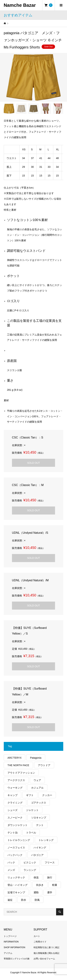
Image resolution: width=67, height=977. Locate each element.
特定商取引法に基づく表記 (46, 947)
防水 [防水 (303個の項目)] (23, 899)
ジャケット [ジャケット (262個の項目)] (32, 810)
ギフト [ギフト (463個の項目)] (30, 795)
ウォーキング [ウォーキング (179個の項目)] (15, 787)
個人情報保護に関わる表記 (46, 953)
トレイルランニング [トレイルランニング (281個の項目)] (19, 840)
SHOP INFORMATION (14, 947)
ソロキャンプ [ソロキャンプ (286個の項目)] (38, 817)
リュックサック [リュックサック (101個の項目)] (16, 877)
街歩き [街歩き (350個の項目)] (40, 885)
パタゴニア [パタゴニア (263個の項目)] (37, 855)
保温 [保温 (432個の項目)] (36, 877)
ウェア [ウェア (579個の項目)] (37, 780)
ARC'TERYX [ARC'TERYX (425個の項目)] (15, 757)
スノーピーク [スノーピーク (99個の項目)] (15, 817)
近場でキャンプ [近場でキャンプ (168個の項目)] (16, 892)
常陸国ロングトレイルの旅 (16, 958)
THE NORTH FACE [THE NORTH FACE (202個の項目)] (18, 765)
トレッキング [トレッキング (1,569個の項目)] (46, 840)
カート (37, 936)
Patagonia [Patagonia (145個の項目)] (35, 757)
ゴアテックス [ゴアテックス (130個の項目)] (38, 802)
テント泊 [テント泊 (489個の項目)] (13, 832)
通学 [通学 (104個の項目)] (49, 892)
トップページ (10, 936)
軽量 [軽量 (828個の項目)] (54, 885)
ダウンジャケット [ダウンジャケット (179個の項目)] (18, 825)
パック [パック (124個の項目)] (11, 862)
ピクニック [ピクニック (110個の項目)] (30, 862)
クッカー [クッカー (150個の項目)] (47, 795)
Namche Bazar (20, 5)
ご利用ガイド (40, 941)
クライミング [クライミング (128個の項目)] (15, 802)
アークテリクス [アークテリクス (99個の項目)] (16, 780)
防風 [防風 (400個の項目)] (37, 899)
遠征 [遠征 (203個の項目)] (10, 899)
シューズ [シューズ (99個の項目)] (13, 810)
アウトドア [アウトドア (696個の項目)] (44, 765)
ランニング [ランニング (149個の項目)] (30, 870)
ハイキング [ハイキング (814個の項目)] (40, 847)
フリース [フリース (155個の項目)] (50, 862)
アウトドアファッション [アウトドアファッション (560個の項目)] (21, 772)
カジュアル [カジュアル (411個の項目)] (37, 787)
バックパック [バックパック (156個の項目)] (15, 855)
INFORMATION (11, 941)
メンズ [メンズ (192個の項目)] (11, 870)
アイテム (8, 953)
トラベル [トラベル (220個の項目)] (31, 832)
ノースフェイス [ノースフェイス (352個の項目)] (16, 847)
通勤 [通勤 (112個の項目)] (36, 892)
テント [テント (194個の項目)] (40, 825)
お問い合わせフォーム (44, 958)
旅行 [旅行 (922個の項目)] (49, 877)
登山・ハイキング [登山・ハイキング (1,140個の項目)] (18, 885)
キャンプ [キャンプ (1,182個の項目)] (13, 795)
